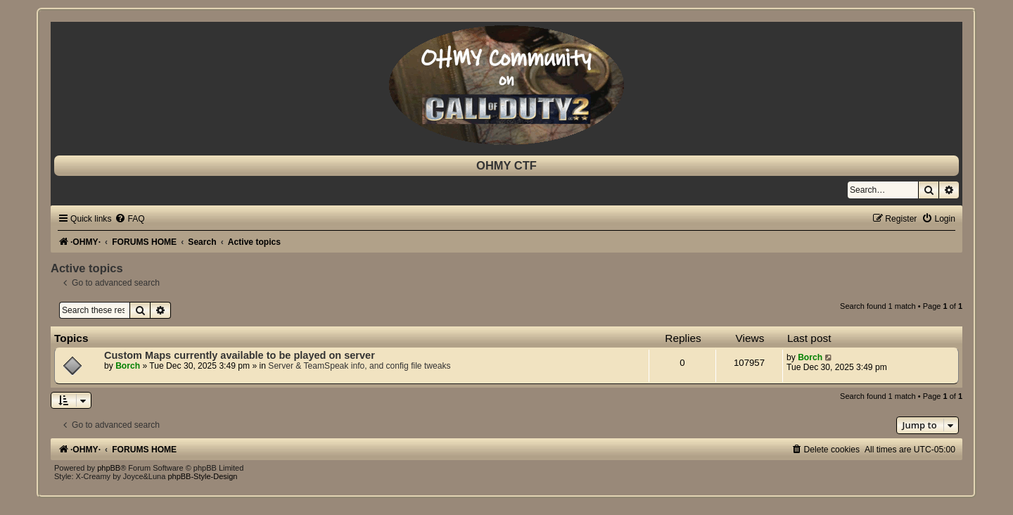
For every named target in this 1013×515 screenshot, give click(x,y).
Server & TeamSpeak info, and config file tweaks (359, 366)
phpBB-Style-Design (202, 476)
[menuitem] (129, 219)
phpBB (108, 468)
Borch (127, 366)
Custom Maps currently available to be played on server (239, 355)
